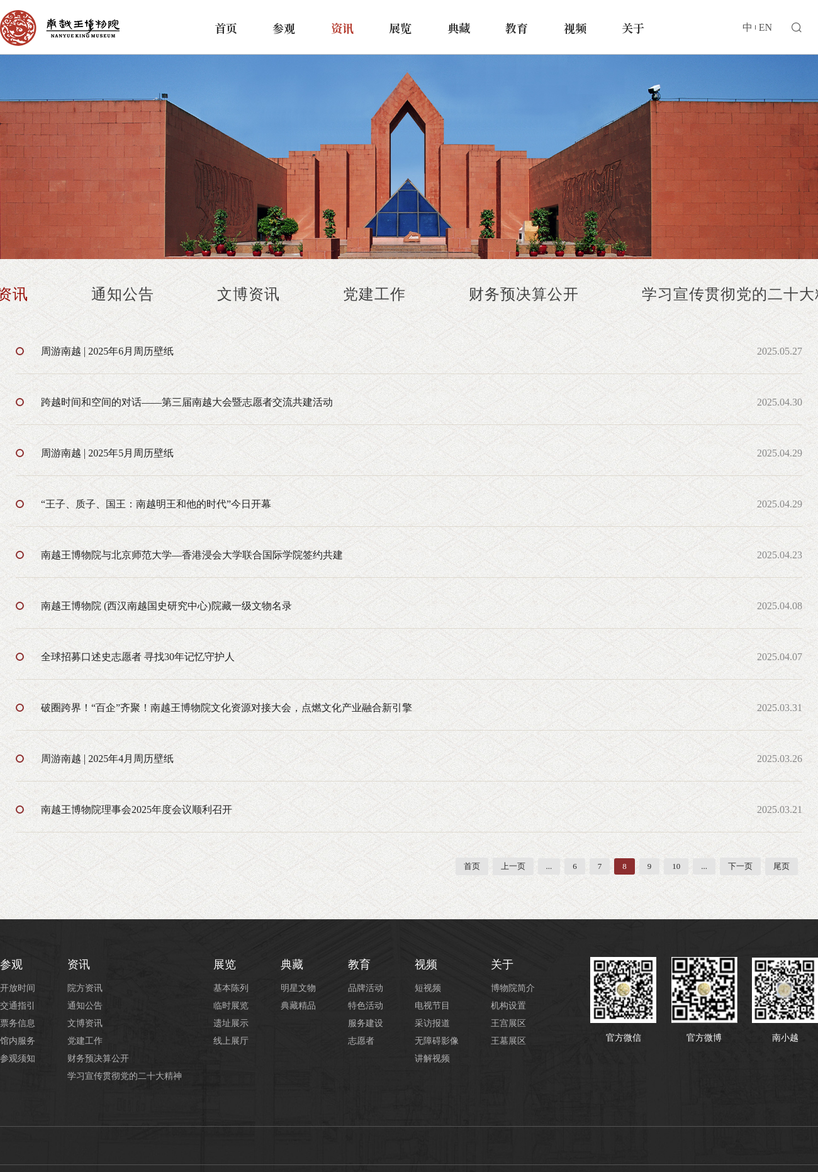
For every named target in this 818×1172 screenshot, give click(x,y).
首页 (226, 27)
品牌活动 (365, 988)
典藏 (458, 27)
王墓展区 (508, 1041)
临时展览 (231, 1005)
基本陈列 (231, 988)
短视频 (428, 988)
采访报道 (432, 1023)
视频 (575, 27)
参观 (283, 27)
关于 (633, 27)
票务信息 (17, 1023)
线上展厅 (231, 1041)
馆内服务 (17, 1041)
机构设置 (508, 1005)
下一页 (740, 866)
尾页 (781, 866)
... (549, 866)
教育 (516, 27)
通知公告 (122, 294)
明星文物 (298, 988)
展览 (400, 27)
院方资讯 (85, 988)
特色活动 (365, 1005)
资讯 (342, 27)
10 (676, 866)
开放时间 (17, 988)
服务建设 (365, 1023)
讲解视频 (432, 1058)
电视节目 (432, 1005)
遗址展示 (231, 1023)
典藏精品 (298, 1005)
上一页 (513, 866)
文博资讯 (248, 294)
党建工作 (374, 294)
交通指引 (17, 1005)
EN (765, 27)
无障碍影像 (437, 1041)
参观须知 (17, 1058)
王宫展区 (508, 1023)
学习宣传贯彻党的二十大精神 (124, 1076)
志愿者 (361, 1041)
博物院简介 (513, 988)
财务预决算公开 (524, 294)
